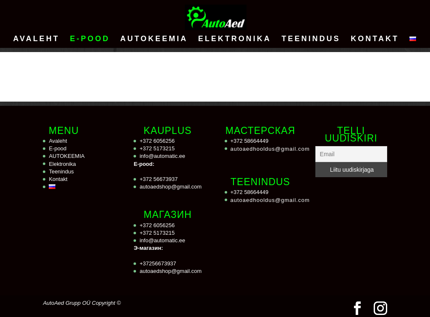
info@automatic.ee (162, 156)
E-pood (90, 39)
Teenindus (310, 39)
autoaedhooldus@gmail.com (270, 149)
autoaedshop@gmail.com (170, 186)
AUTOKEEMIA (154, 39)
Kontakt (375, 39)
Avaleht (36, 39)
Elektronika (234, 39)
